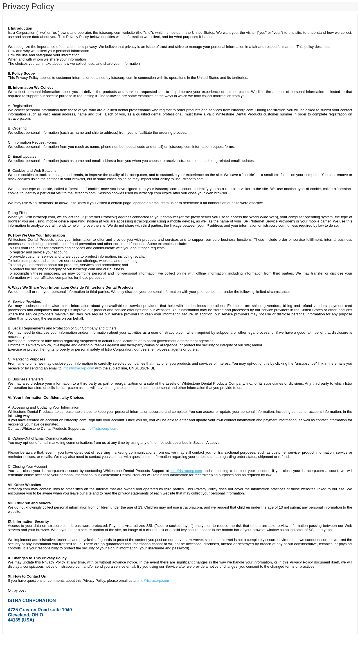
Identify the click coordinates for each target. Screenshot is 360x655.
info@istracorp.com (78, 368)
